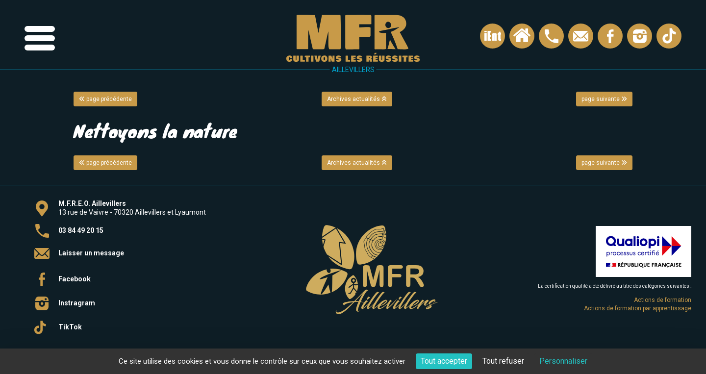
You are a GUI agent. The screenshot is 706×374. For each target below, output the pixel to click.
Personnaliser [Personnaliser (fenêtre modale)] (563, 361)
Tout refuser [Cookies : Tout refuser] (503, 361)
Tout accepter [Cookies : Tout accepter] (444, 361)
